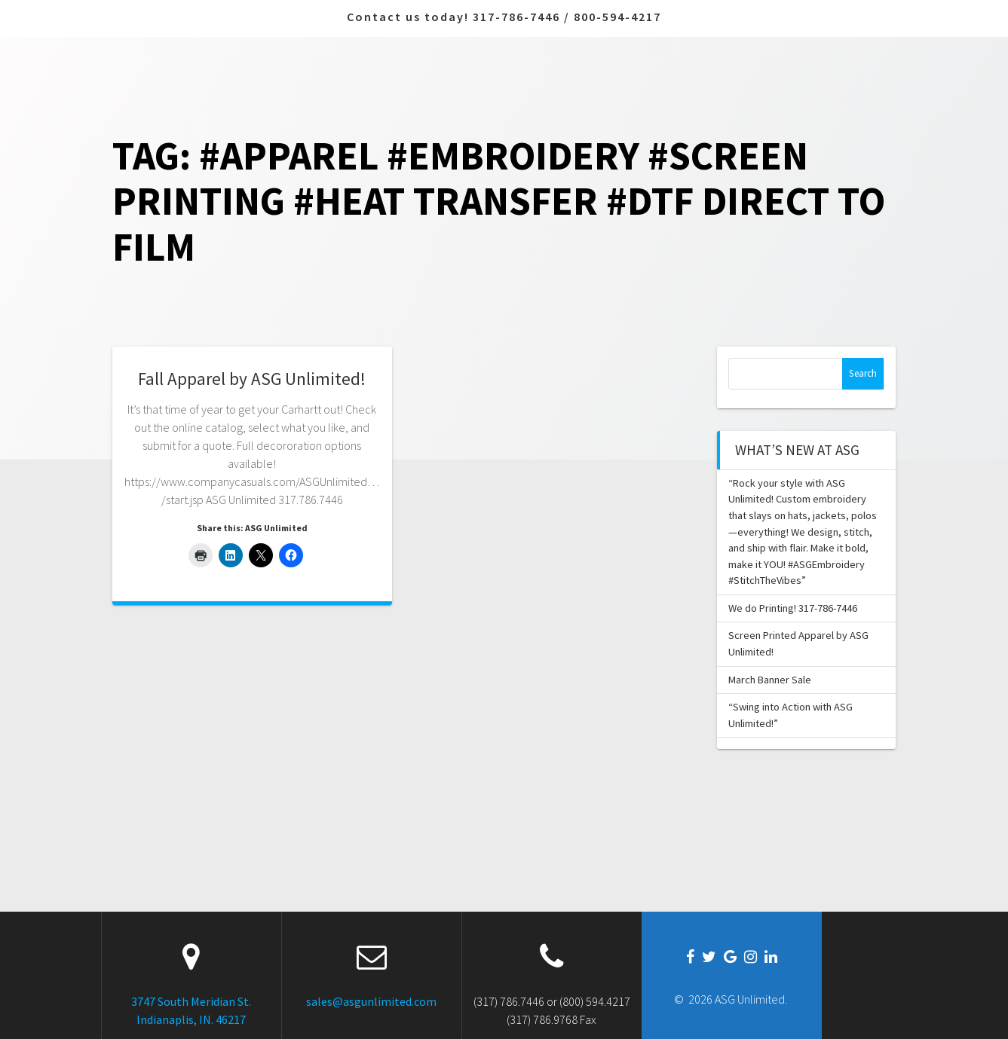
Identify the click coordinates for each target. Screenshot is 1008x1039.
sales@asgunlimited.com (371, 1001)
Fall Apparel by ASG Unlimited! (252, 379)
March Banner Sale (769, 679)
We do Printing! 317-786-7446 (792, 608)
